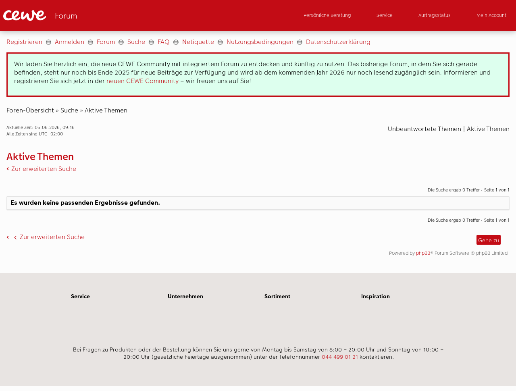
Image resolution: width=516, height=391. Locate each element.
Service (80, 296)
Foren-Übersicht (30, 110)
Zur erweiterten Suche (43, 168)
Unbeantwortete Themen (424, 128)
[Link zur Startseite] (82, 15)
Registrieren (24, 41)
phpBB (423, 253)
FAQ (164, 41)
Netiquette (198, 41)
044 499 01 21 (340, 357)
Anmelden (69, 41)
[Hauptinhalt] (258, 151)
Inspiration (375, 296)
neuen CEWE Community (142, 80)
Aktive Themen (106, 110)
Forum (106, 41)
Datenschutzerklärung (338, 41)
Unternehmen (185, 296)
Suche (136, 41)
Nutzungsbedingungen (260, 41)
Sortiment (277, 296)
